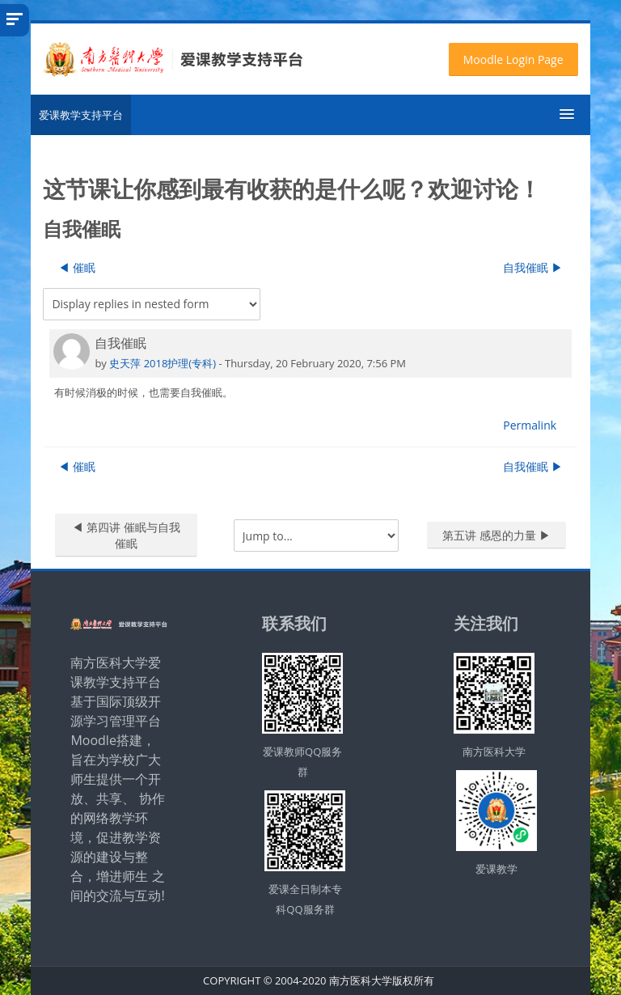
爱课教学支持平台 (81, 115)
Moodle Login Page (513, 59)
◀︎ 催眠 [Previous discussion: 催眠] (76, 267)
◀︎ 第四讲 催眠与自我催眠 (126, 535)
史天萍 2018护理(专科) (162, 363)
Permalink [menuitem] (529, 425)
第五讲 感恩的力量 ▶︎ (496, 535)
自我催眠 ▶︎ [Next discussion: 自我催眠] (533, 267)
